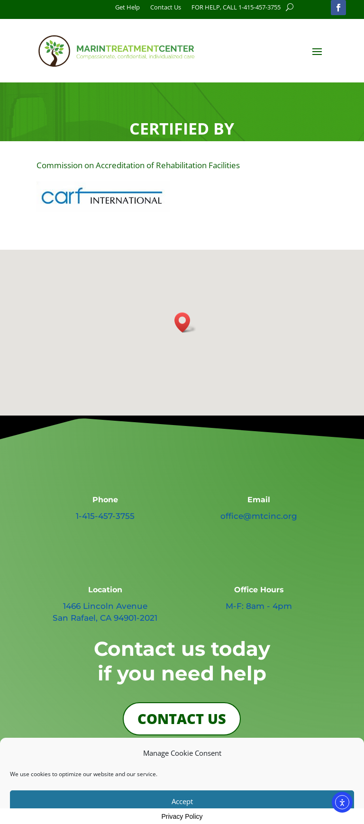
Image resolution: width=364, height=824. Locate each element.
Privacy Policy (181, 816)
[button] (185, 322)
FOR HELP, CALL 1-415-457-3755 (236, 7)
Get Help (127, 7)
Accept (182, 801)
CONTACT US (181, 718)
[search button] (289, 7)
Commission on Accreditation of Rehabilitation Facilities (138, 165)
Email (258, 499)
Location (105, 589)
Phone (105, 499)
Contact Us (165, 7)
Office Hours (259, 589)
